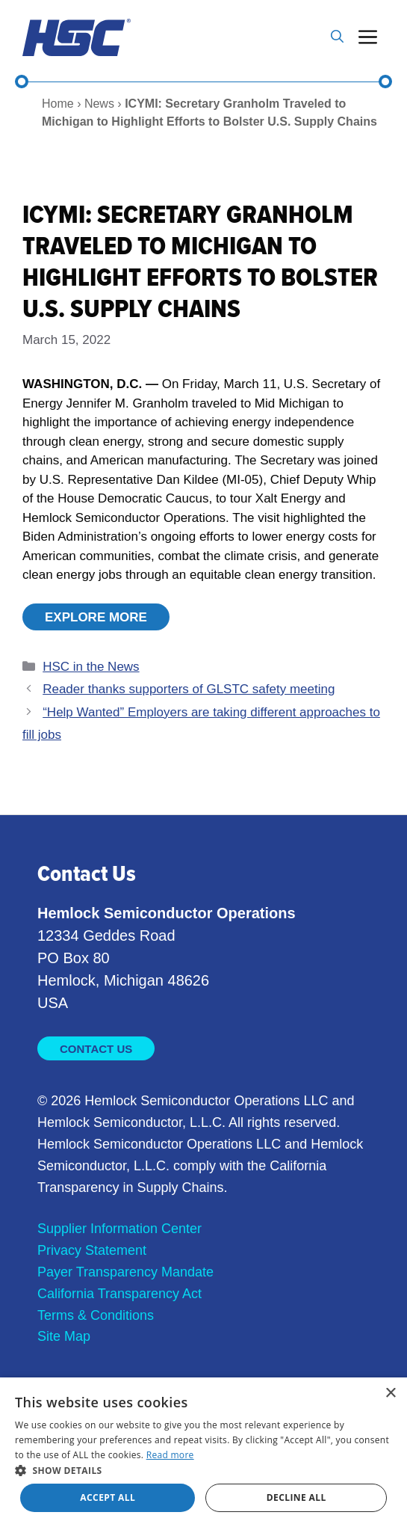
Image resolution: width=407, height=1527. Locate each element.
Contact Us (96, 1048)
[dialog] (203, 1452)
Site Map (63, 1336)
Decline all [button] (296, 1497)
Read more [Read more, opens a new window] (170, 1454)
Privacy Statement (91, 1250)
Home (58, 103)
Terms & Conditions (95, 1315)
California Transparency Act (119, 1293)
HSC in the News (91, 667)
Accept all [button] (107, 1497)
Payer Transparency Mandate (125, 1272)
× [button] (390, 1393)
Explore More (96, 617)
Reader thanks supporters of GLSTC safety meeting (189, 689)
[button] (337, 37)
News (99, 103)
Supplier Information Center (119, 1228)
